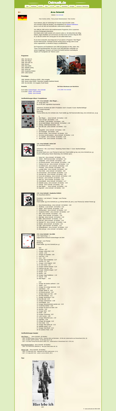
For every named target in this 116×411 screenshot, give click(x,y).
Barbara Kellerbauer (72, 24)
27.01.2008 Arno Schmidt (64, 89)
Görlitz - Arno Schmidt (34, 91)
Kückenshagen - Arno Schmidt (36, 90)
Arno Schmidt (59, 15)
